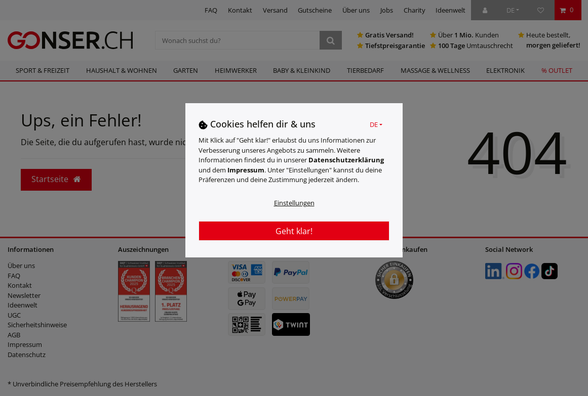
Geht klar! (294, 231)
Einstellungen (294, 202)
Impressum (245, 169)
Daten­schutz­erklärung (346, 159)
